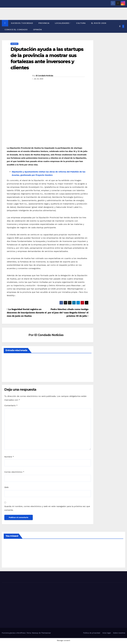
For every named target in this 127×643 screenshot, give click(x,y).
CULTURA (81, 23)
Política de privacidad (91, 633)
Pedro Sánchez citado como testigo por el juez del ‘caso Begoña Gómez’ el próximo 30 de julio (68, 312)
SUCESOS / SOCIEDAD (22, 23)
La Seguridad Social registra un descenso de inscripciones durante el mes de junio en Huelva (27, 312)
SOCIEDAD (14, 43)
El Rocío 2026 (98, 23)
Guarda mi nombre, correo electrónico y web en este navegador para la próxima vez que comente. (47, 508)
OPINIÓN (37, 29)
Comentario (10, 405)
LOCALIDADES (62, 23)
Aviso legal (106, 633)
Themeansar (46, 633)
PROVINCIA (43, 23)
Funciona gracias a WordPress (14, 633)
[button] (119, 26)
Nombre (9, 457)
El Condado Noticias (44, 75)
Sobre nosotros (119, 633)
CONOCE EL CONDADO (16, 29)
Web (6, 487)
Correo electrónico (14, 472)
